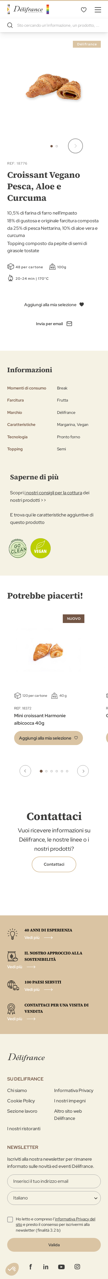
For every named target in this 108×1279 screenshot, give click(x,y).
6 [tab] (67, 771)
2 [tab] (46, 771)
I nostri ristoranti (23, 1129)
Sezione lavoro (22, 1111)
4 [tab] (57, 771)
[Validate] (54, 1245)
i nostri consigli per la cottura (53, 493)
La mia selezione (83, 9)
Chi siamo (17, 1090)
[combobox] (54, 25)
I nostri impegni (70, 1101)
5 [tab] (62, 771)
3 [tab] (51, 771)
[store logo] (28, 9)
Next (83, 771)
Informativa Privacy (73, 1090)
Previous (25, 771)
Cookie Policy (21, 1101)
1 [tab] (41, 771)
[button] (75, 145)
